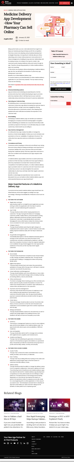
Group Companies (36, 439)
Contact (34, 444)
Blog (33, 446)
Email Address (54, 100)
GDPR (62, 457)
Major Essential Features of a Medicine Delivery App (60, 55)
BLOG (5, 10)
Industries (51, 3)
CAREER (33, 441)
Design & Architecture (35, 413)
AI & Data (31, 3)
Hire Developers (44, 3)
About (33, 437)
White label (34, 453)
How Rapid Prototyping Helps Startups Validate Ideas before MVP (36, 417)
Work (56, 3)
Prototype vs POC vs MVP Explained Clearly (59, 417)
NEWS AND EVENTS (36, 449)
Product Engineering (22, 3)
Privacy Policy (59, 83)
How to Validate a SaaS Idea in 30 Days (13, 417)
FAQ (33, 451)
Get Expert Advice (60, 89)
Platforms (37, 3)
